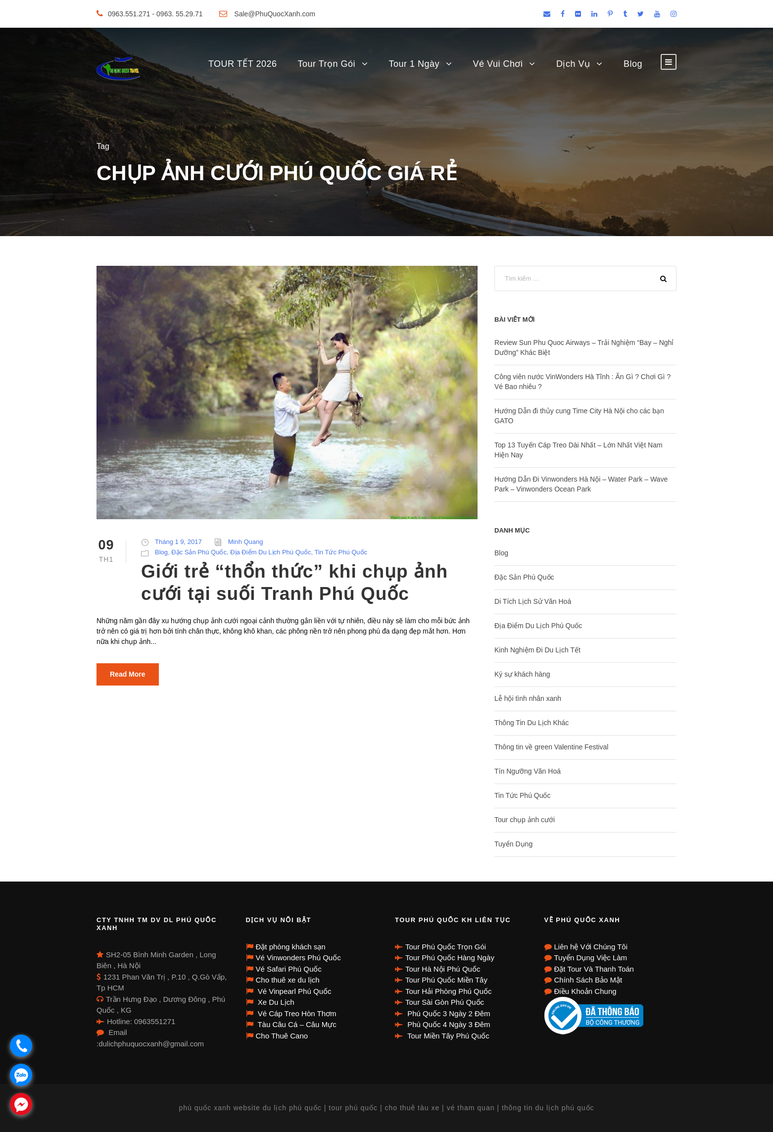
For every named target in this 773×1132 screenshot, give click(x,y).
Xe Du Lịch (275, 1002)
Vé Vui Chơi (498, 64)
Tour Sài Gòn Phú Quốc (444, 1002)
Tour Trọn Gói (326, 64)
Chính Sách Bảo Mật (588, 980)
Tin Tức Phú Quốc (341, 552)
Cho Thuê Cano (282, 1036)
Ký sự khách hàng (522, 674)
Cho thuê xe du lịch (288, 980)
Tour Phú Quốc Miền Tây (446, 980)
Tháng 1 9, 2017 (178, 541)
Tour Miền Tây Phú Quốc (447, 1036)
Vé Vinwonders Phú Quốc (298, 957)
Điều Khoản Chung (585, 991)
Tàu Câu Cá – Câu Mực (296, 1024)
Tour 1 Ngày (414, 64)
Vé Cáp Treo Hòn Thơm (296, 1013)
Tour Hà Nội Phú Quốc (442, 969)
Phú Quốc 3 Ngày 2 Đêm (447, 1013)
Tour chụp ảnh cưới (524, 820)
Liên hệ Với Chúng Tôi (591, 946)
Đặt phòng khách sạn (291, 946)
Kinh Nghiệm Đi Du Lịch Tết (537, 650)
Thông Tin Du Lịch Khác (531, 723)
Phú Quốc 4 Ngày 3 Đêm (447, 1024)
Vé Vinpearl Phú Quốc (294, 991)
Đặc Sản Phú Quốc (199, 552)
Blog (633, 64)
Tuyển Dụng (513, 844)
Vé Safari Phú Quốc (289, 969)
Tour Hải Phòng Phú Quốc (448, 991)
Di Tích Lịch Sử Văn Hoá (532, 601)
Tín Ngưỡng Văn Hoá (527, 771)
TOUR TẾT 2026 (242, 64)
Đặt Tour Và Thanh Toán (594, 969)
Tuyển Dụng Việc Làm (591, 957)
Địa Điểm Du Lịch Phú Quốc (270, 552)
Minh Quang (245, 541)
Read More (127, 674)
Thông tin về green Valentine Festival (551, 747)
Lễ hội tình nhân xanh (527, 698)
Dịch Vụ (573, 64)
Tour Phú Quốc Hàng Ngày (449, 957)
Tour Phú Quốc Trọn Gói (445, 946)
